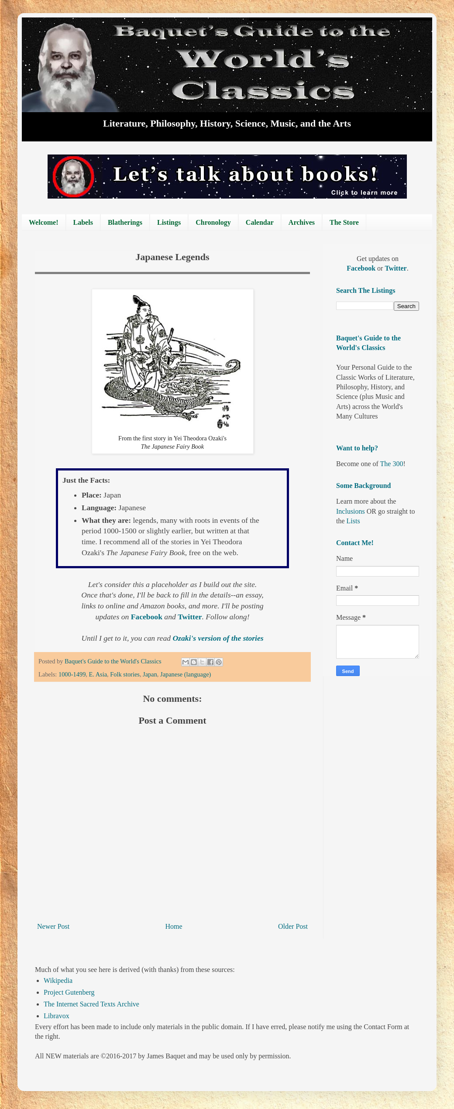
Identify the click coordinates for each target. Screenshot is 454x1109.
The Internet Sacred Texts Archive (91, 1004)
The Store (344, 222)
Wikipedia (58, 980)
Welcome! (43, 222)
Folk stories (125, 674)
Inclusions (350, 511)
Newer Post (53, 926)
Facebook (148, 616)
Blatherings (125, 222)
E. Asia (98, 674)
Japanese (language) (185, 674)
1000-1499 (72, 674)
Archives (302, 222)
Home (173, 926)
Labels (83, 222)
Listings (169, 222)
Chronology (213, 222)
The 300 (391, 463)
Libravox (56, 1016)
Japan (150, 674)
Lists (353, 521)
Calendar (260, 222)
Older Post (293, 926)
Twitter (190, 616)
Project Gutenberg (69, 992)
